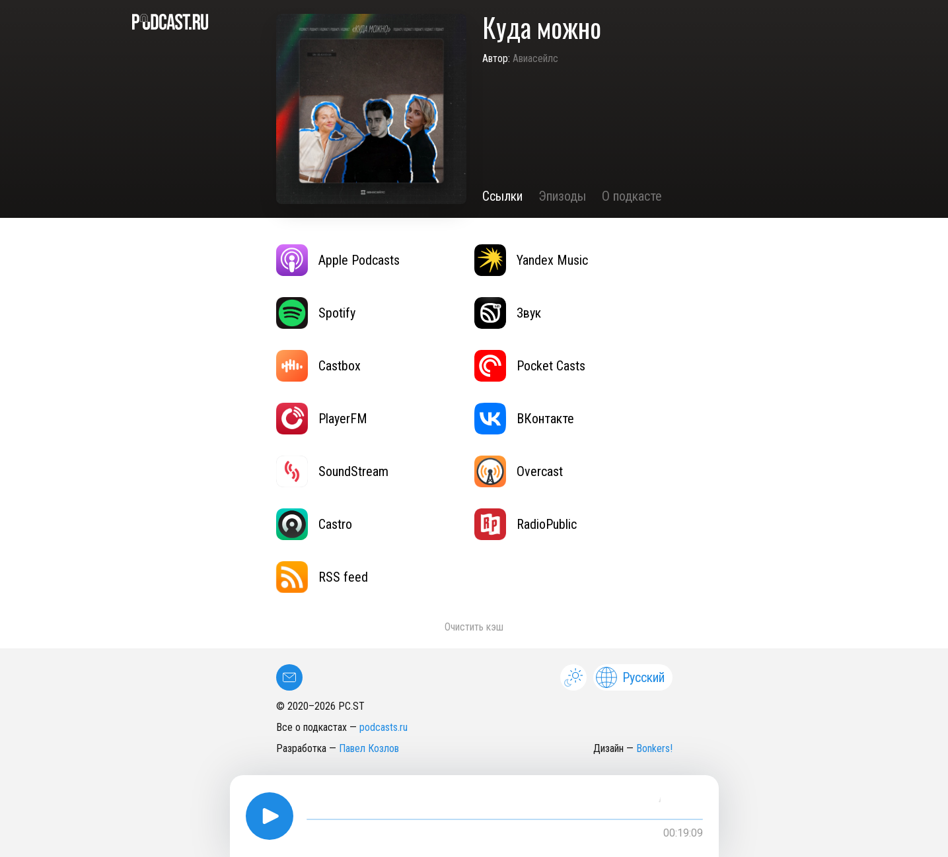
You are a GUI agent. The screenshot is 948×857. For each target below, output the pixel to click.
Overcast (518, 471)
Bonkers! (654, 748)
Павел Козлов (369, 748)
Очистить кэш (474, 627)
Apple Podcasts (338, 260)
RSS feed (322, 577)
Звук (507, 313)
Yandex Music (531, 260)
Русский (630, 677)
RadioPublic (525, 524)
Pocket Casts (529, 366)
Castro (314, 524)
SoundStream (332, 471)
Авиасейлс (535, 58)
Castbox (318, 366)
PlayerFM (321, 418)
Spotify (315, 313)
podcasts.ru (383, 727)
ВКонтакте (524, 418)
